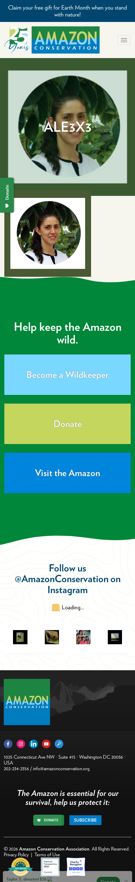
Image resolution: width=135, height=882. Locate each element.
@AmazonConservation (61, 578)
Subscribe (85, 820)
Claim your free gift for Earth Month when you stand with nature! (67, 11)
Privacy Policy (16, 854)
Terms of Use (47, 854)
